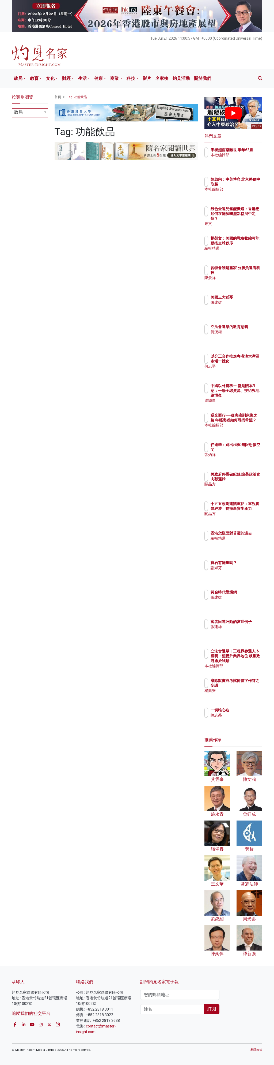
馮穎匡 (239, 400)
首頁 (58, 97)
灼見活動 (181, 78)
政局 (18, 78)
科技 (131, 78)
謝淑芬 (239, 568)
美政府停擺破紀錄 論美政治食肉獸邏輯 (247, 479)
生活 (82, 78)
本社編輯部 (243, 160)
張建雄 (239, 302)
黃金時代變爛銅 (247, 592)
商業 (114, 78)
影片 (147, 78)
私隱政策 (256, 1050)
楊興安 (239, 695)
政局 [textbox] (18, 112)
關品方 (239, 489)
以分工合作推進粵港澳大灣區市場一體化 (247, 361)
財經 (66, 78)
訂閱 (211, 1009)
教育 (34, 78)
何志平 (239, 371)
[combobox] (30, 112)
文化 (50, 78)
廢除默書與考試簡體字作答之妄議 (247, 685)
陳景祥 (239, 278)
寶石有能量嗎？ (247, 563)
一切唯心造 (243, 710)
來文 (237, 223)
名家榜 (161, 78)
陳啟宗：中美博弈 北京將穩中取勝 (247, 184)
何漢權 (239, 337)
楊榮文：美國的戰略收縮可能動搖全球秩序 (247, 243)
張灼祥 (239, 459)
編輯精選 (241, 253)
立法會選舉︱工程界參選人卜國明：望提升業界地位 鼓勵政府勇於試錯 (247, 661)
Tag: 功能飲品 (77, 97)
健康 (98, 78)
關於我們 (202, 78)
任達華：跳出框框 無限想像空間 (247, 450)
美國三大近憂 (245, 297)
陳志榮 (239, 715)
